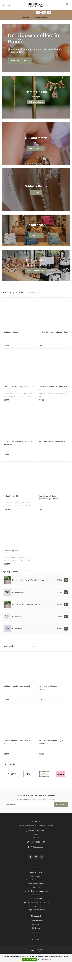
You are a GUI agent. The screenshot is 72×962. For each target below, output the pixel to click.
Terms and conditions (36, 884)
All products (36, 939)
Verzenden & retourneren (36, 880)
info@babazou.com (37, 847)
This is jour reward (36, 898)
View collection (33, 293)
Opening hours (36, 876)
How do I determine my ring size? (36, 891)
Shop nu (36, 192)
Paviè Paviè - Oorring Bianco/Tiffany (53, 332)
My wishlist (36, 932)
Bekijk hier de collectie (19, 60)
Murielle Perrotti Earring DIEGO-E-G (18, 387)
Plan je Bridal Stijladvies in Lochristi (36, 902)
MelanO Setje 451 (11, 496)
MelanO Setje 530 (11, 332)
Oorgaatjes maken (36, 906)
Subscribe (61, 805)
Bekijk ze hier (36, 235)
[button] (4, 48)
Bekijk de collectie (36, 102)
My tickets (36, 928)
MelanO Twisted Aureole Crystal (17, 686)
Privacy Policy (36, 887)
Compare (36, 935)
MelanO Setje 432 (11, 551)
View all (23, 572)
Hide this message (29, 959)
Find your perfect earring (36, 910)
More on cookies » (44, 959)
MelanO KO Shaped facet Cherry (52, 441)
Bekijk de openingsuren (36, 270)
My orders (36, 924)
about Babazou (36, 872)
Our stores (36, 895)
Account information (36, 921)
